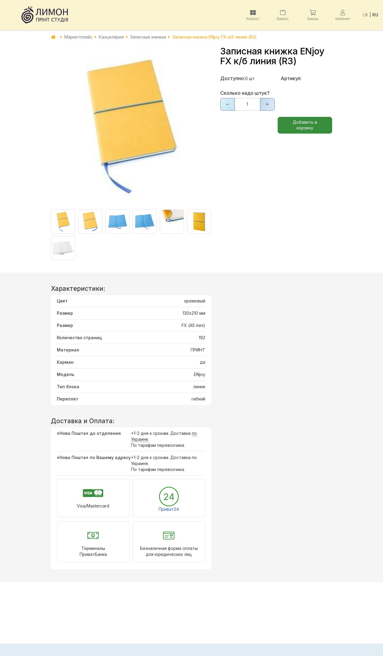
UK (365, 14)
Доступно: (232, 78)
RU (375, 14)
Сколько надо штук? (245, 93)
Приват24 (169, 509)
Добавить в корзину (305, 125)
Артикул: (291, 78)
